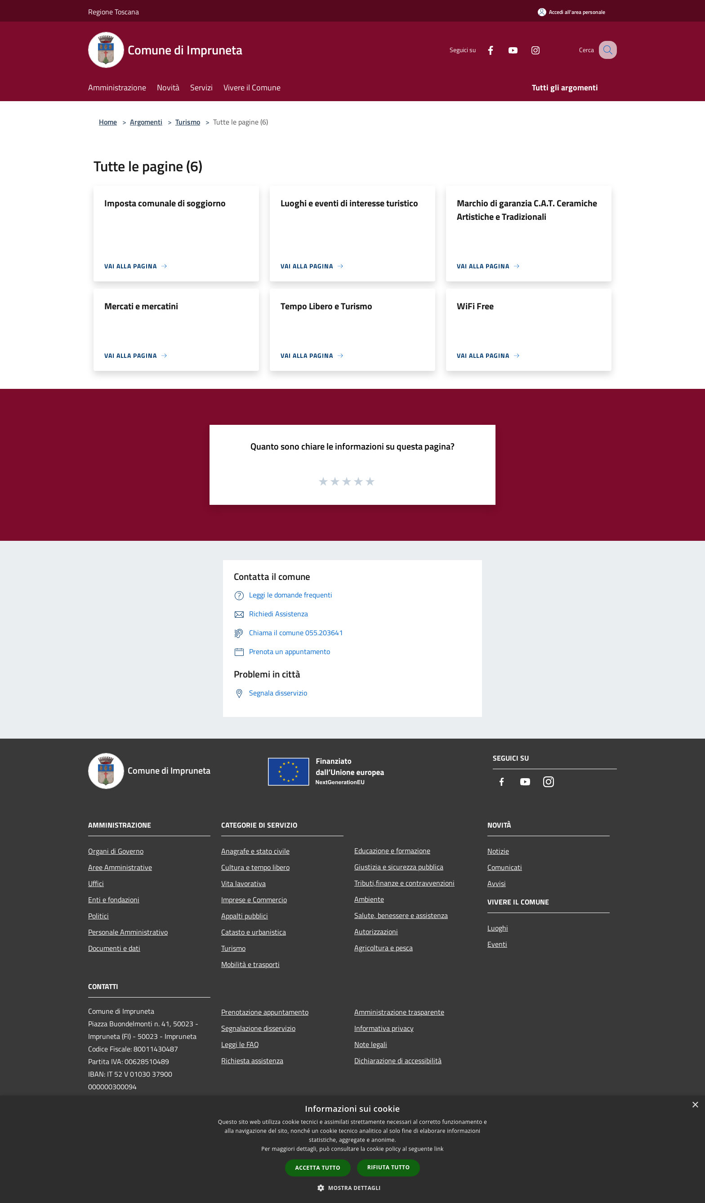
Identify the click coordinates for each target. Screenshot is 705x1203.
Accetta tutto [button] (317, 1168)
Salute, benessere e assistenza (401, 915)
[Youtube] (504, 50)
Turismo (187, 121)
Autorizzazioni (376, 931)
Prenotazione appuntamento (264, 1012)
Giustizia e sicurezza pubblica (398, 866)
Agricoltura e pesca (383, 947)
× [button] (695, 1105)
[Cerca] (606, 50)
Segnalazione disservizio (258, 1028)
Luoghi (497, 927)
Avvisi (496, 883)
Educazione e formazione (392, 850)
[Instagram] (526, 50)
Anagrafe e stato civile (255, 851)
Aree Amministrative (120, 867)
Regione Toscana (113, 11)
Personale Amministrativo (128, 932)
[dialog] (352, 1149)
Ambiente (369, 899)
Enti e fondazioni (113, 899)
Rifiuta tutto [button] (388, 1167)
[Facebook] (481, 50)
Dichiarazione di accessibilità (398, 1060)
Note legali (370, 1044)
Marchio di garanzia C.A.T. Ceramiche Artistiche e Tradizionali (527, 209)
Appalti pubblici (244, 915)
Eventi (497, 944)
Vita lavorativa (243, 883)
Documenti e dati (114, 948)
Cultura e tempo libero (255, 867)
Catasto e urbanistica (253, 932)
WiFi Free (475, 306)
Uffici (96, 883)
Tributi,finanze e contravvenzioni (404, 883)
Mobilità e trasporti (250, 964)
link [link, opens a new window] (439, 1149)
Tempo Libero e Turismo (326, 306)
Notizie (498, 851)
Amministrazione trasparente (399, 1012)
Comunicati (504, 867)
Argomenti (146, 121)
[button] (352, 1187)
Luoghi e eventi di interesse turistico (349, 203)
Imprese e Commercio (254, 899)
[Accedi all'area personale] (571, 11)
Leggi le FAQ (240, 1044)
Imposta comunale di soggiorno (165, 203)
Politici (98, 915)
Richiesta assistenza (252, 1060)
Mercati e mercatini (141, 306)
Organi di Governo (115, 851)
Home (108, 121)
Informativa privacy (384, 1028)
